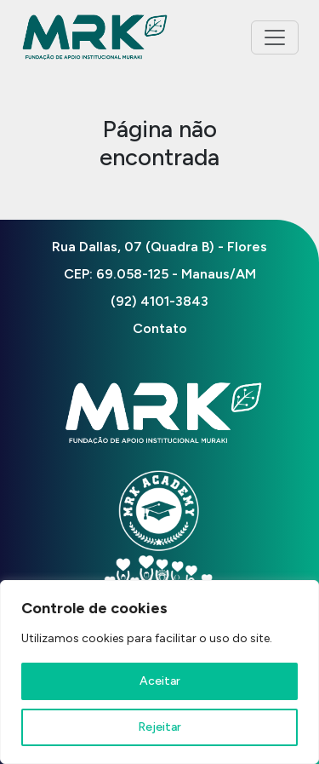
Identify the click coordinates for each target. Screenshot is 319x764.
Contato (160, 328)
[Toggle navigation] (275, 37)
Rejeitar (159, 727)
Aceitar (160, 681)
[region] (159, 672)
